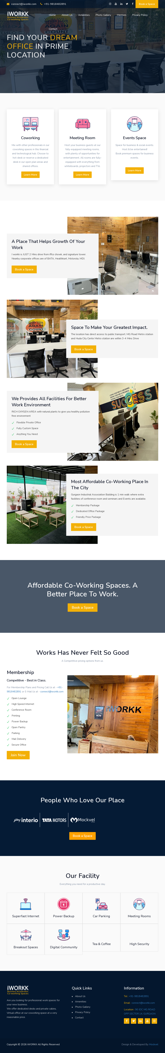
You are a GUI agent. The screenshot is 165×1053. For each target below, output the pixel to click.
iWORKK (32, 1044)
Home (52, 15)
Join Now (18, 755)
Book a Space (147, 4)
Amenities (84, 15)
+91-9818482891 (53, 4)
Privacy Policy (140, 15)
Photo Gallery (103, 15)
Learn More (30, 174)
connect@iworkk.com (21, 4)
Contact (53, 29)
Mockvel (153, 1044)
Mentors (121, 15)
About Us (67, 15)
